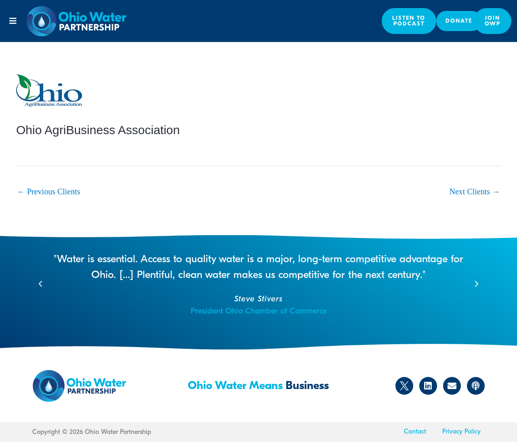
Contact (415, 431)
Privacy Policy (461, 431)
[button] (13, 21)
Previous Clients (48, 191)
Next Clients (474, 191)
